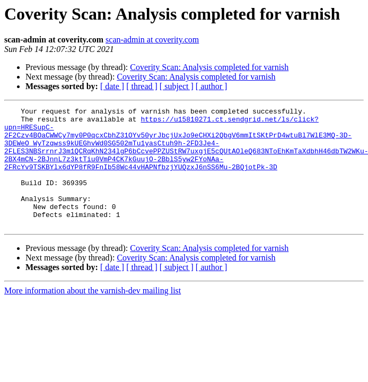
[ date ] (112, 86)
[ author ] (211, 86)
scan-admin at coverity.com (152, 39)
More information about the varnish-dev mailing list (92, 314)
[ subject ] (177, 86)
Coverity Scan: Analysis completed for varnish (209, 67)
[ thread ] (141, 86)
